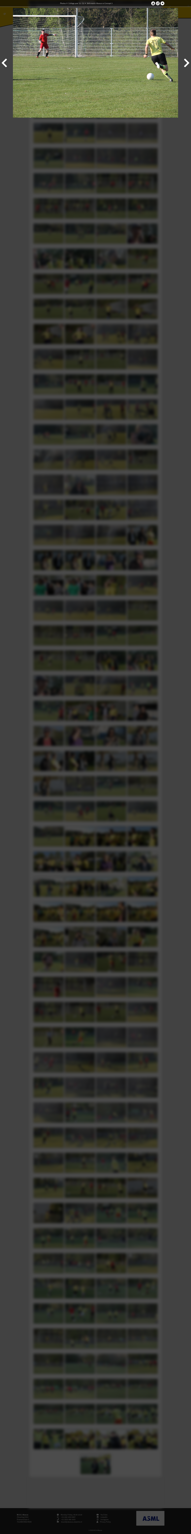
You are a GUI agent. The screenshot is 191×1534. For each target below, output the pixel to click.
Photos (63, 3)
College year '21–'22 (76, 3)
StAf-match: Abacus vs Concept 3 (99, 3)
